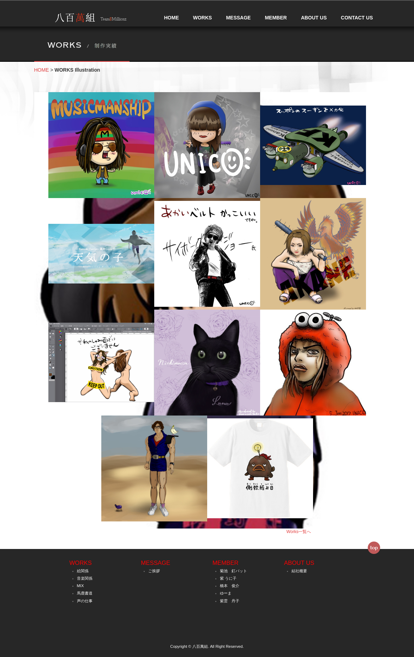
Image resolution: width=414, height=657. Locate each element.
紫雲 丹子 (229, 601)
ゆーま (226, 593)
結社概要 (299, 571)
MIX (80, 586)
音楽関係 (84, 578)
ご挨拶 (154, 571)
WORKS (202, 17)
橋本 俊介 (229, 586)
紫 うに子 (228, 578)
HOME (171, 17)
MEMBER (276, 17)
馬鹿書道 (84, 593)
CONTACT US (357, 17)
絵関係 (83, 571)
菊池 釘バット (233, 571)
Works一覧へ (299, 531)
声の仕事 (84, 601)
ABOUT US (314, 17)
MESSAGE (238, 17)
